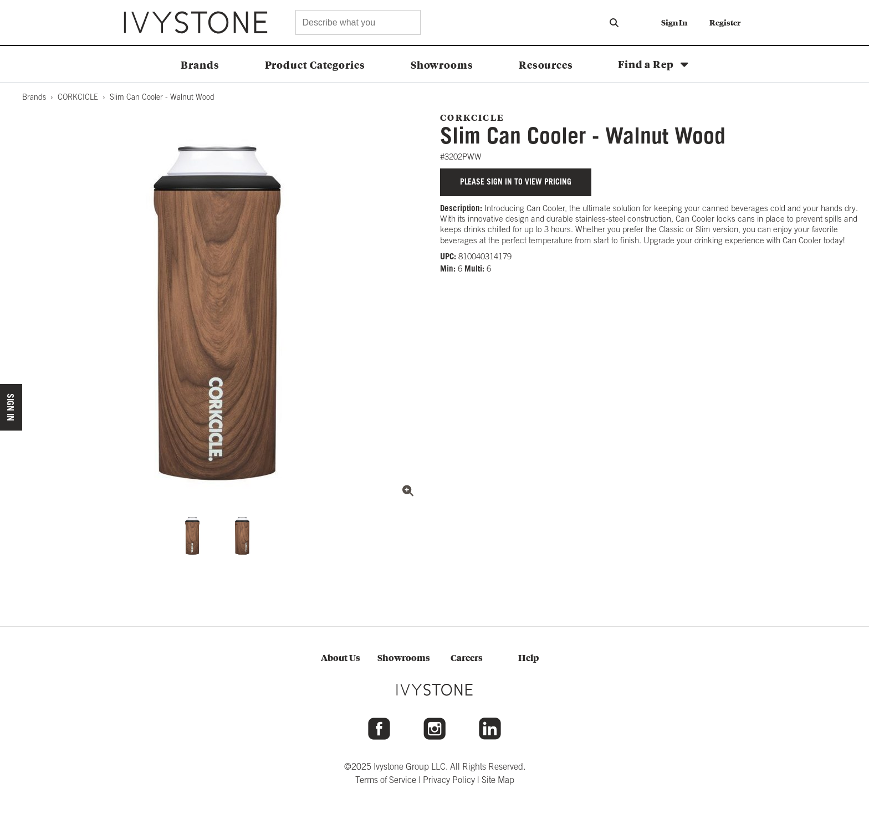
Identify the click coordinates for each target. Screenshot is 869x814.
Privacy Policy (449, 780)
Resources (546, 64)
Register (724, 22)
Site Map (498, 780)
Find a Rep (646, 64)
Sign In (674, 22)
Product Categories (315, 64)
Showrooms (442, 64)
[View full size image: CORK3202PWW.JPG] (217, 313)
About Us (340, 657)
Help (528, 657)
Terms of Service (385, 780)
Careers (467, 657)
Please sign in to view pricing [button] (515, 181)
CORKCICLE (78, 97)
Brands (200, 64)
